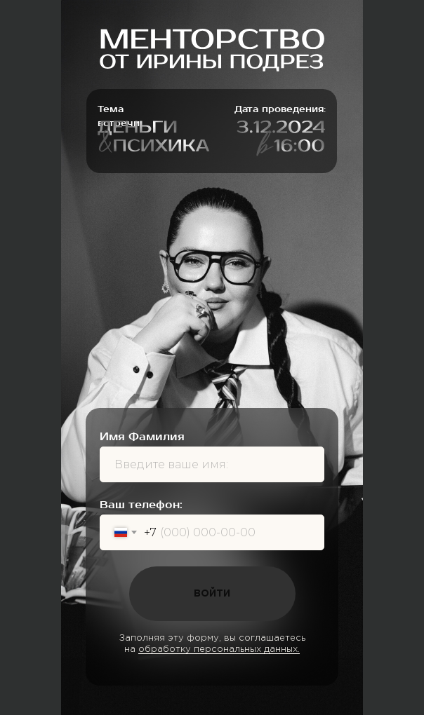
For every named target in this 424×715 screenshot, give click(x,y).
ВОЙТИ (212, 594)
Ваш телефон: (141, 504)
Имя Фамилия (142, 436)
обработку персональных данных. (219, 649)
